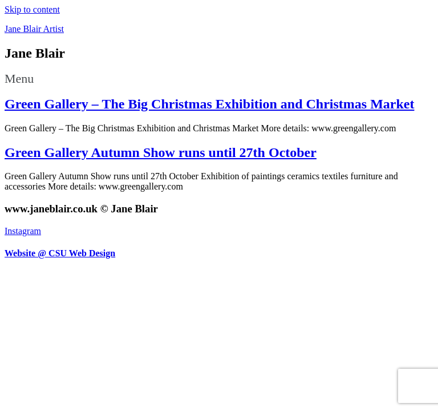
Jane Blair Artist (34, 29)
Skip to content (32, 9)
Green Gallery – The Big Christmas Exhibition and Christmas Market (209, 103)
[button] (219, 78)
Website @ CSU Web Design (60, 253)
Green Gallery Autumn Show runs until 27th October (161, 152)
